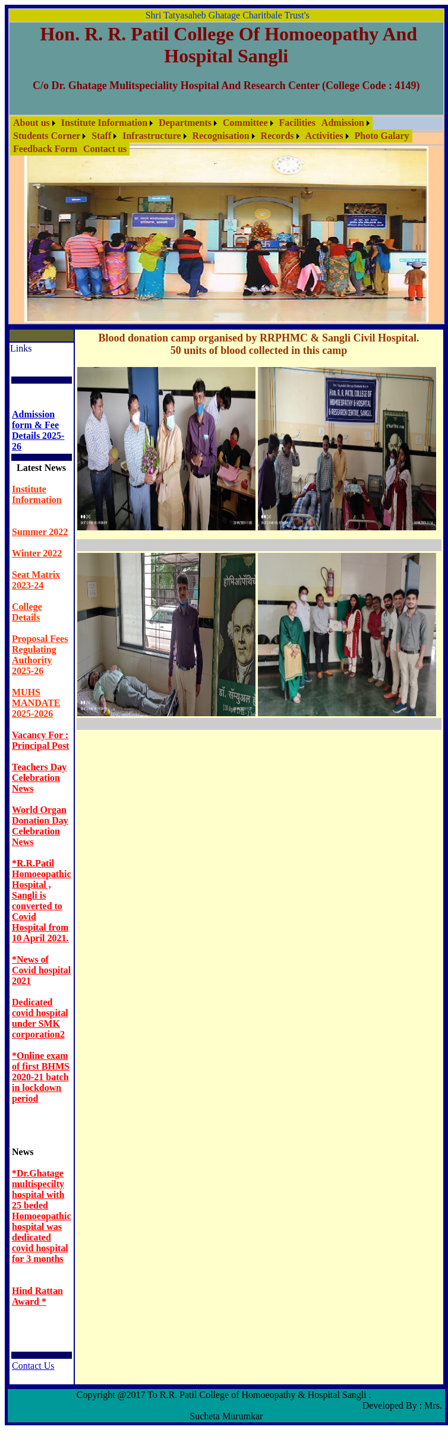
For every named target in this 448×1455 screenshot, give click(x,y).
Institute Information (104, 123)
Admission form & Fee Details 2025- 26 (38, 430)
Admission (342, 123)
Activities (324, 136)
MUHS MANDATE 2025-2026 (36, 703)
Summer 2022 (40, 532)
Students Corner (46, 136)
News (22, 1152)
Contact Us (33, 1366)
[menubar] (226, 136)
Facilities (297, 123)
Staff (101, 136)
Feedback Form (45, 149)
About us (31, 123)
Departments (185, 123)
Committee (245, 123)
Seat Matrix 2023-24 (36, 580)
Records (277, 136)
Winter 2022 (37, 553)
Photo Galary (382, 136)
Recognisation (221, 136)
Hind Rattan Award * (37, 1296)
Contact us (105, 149)
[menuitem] (34, 122)
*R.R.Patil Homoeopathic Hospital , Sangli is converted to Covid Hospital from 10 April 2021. (41, 900)
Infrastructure (151, 136)
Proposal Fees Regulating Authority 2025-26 (40, 655)
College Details (27, 612)
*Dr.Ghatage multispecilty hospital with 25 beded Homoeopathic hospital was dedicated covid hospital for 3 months (41, 1216)
